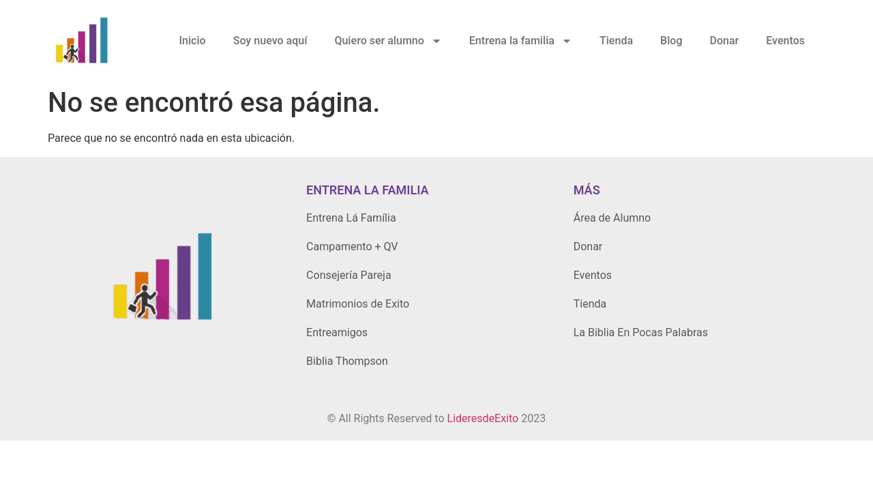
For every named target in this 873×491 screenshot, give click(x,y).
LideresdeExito (483, 418)
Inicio (192, 40)
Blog (671, 40)
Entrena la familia (520, 41)
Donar (724, 40)
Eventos (785, 40)
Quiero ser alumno (387, 41)
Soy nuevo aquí (270, 40)
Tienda (616, 40)
